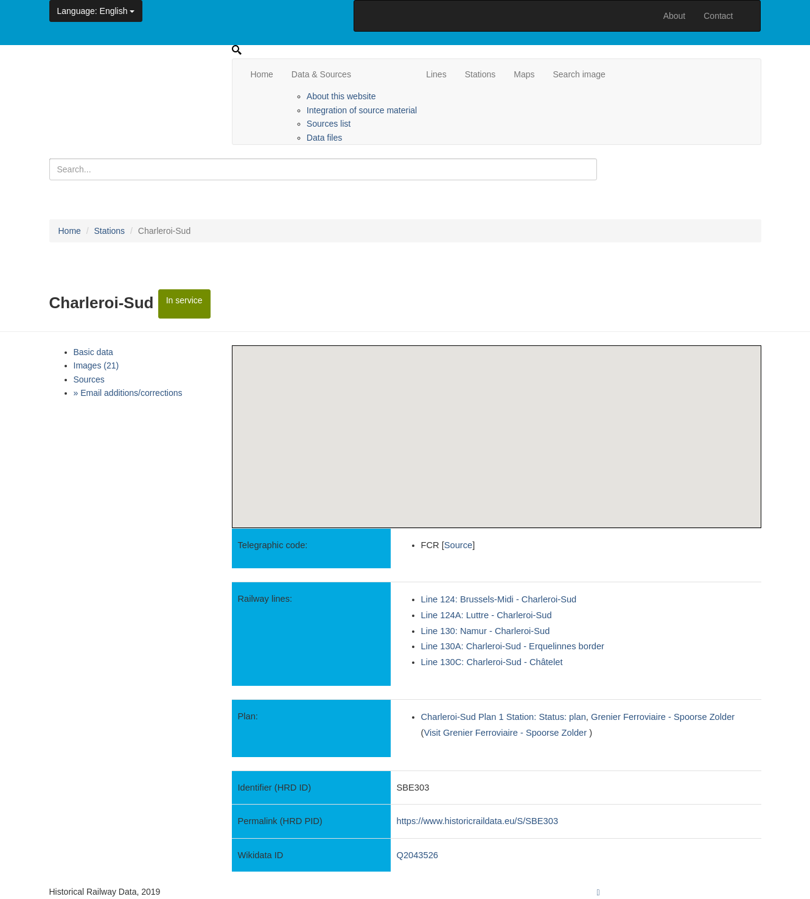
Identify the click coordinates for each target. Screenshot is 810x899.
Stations (480, 74)
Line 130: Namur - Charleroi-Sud (485, 631)
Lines (436, 74)
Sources (89, 379)
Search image (579, 74)
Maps (524, 74)
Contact (718, 16)
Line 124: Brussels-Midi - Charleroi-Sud (499, 599)
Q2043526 (417, 855)
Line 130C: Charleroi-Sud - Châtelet (492, 662)
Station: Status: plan (546, 717)
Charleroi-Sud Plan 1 (462, 717)
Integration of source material (362, 110)
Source (458, 545)
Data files (324, 138)
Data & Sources (321, 74)
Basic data (93, 352)
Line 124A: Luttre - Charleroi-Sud (486, 615)
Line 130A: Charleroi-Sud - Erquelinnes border (512, 646)
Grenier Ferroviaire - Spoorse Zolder (663, 717)
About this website (341, 96)
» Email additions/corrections (128, 393)
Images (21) (96, 365)
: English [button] (96, 11)
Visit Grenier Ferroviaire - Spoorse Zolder (506, 733)
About (674, 16)
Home (262, 74)
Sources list (329, 124)
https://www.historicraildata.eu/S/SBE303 (478, 821)
